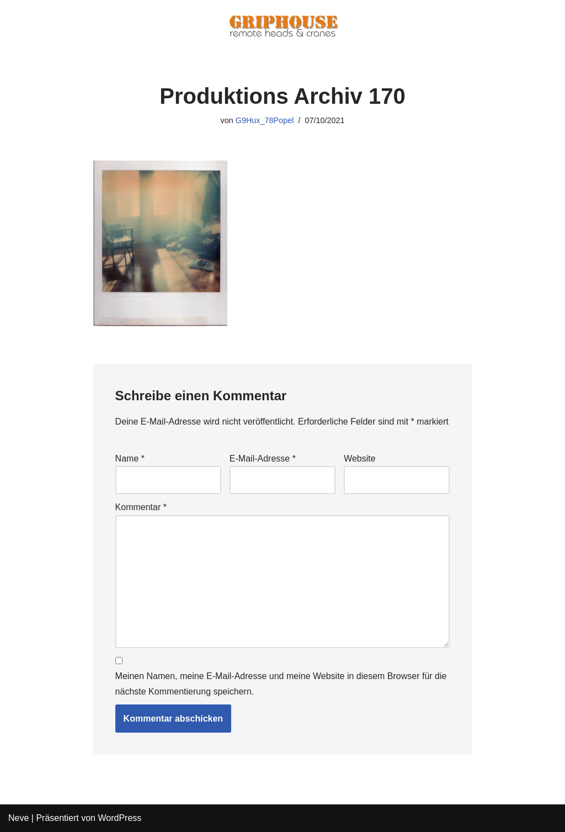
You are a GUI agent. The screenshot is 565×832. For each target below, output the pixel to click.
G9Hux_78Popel (265, 120)
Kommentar (141, 507)
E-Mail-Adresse (263, 458)
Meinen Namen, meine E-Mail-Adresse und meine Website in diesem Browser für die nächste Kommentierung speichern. (281, 683)
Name (130, 458)
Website (360, 458)
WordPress (119, 818)
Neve (18, 818)
